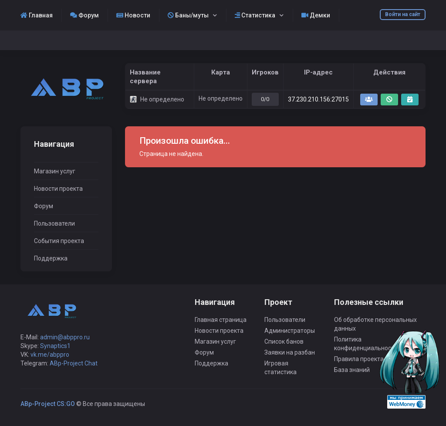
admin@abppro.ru (65, 337)
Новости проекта (58, 188)
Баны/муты (188, 15)
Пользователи (54, 223)
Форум (84, 15)
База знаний (352, 369)
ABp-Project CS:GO (47, 403)
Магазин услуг (54, 171)
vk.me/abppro (49, 354)
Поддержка (51, 258)
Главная (36, 15)
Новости (133, 15)
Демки (315, 15)
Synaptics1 (55, 345)
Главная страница (221, 319)
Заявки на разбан (289, 352)
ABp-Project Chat (74, 363)
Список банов (284, 341)
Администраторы (289, 330)
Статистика (255, 15)
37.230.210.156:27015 (318, 99)
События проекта (59, 240)
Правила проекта (359, 358)
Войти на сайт (402, 14)
